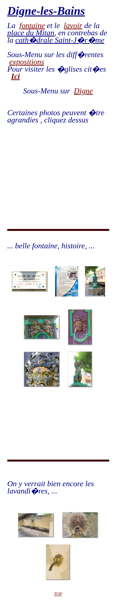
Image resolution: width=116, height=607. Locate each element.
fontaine (32, 25)
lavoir (73, 25)
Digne (83, 90)
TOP (58, 594)
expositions (26, 61)
